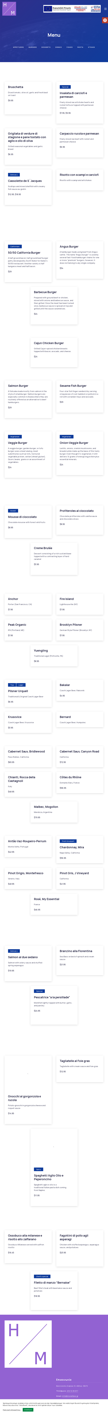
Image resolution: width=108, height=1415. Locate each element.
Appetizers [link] (18, 47)
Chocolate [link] (21, 533)
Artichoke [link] (65, 118)
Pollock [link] (84, 407)
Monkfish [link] (54, 1016)
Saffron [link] (28, 1258)
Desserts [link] (46, 47)
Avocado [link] (39, 362)
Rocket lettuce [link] (89, 118)
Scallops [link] (24, 200)
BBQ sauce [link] (39, 319)
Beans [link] (12, 473)
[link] (105, 20)
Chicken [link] (56, 362)
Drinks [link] (58, 47)
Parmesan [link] (76, 118)
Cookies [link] (32, 533)
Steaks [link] (91, 47)
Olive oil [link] (27, 106)
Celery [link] (12, 976)
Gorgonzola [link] (24, 1119)
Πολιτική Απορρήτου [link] (11, 1410)
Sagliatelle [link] (75, 1077)
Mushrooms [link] (74, 470)
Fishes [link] (70, 47)
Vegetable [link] (29, 160)
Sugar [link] (83, 530)
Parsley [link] (38, 1019)
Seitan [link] (20, 473)
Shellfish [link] (34, 200)
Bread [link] (11, 160)
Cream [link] (41, 533)
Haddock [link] (75, 407)
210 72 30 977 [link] (72, 1391)
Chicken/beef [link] (53, 319)
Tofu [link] (28, 473)
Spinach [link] (83, 970)
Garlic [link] (18, 106)
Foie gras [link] (65, 1077)
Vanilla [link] (54, 570)
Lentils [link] (63, 470)
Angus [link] (63, 274)
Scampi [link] (82, 185)
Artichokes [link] (65, 185)
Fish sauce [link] (13, 200)
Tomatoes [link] (13, 109)
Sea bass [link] (73, 970)
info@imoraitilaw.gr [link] (70, 1396)
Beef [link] (19, 277)
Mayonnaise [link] (14, 413)
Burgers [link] (33, 47)
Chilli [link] (37, 1201)
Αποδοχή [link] (28, 1410)
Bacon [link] (12, 277)
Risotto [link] (19, 1258)
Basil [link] (11, 106)
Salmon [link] (25, 413)
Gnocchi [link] (13, 1119)
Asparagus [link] (65, 1258)
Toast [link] (35, 106)
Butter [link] (12, 533)
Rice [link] (74, 185)
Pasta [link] (80, 47)
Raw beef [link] (76, 152)
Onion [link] (84, 470)
